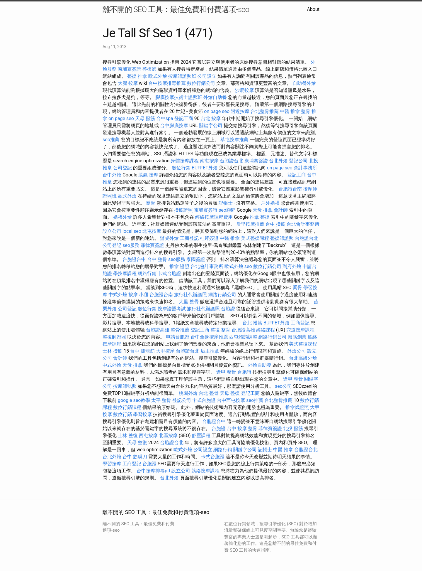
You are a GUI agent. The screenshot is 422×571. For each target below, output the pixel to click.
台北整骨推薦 (265, 111)
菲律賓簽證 (152, 245)
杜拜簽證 (209, 238)
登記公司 (298, 161)
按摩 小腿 (138, 294)
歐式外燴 (157, 76)
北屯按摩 (151, 231)
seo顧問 (227, 210)
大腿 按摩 (128, 83)
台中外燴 (112, 175)
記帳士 (226, 203)
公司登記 (122, 168)
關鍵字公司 (210, 125)
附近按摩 (240, 111)
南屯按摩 (209, 161)
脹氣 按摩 (148, 175)
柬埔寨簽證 (129, 69)
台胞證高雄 (157, 330)
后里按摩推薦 (250, 224)
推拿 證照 (179, 266)
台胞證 (228, 308)
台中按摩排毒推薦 (167, 83)
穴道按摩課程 (300, 330)
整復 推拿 (137, 76)
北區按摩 (168, 435)
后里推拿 (209, 351)
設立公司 (112, 231)
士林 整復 (128, 435)
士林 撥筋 (112, 351)
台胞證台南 (290, 189)
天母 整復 (230, 393)
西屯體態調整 (243, 337)
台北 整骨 (209, 393)
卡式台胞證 (169, 273)
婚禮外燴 (122, 217)
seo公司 (283, 386)
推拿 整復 (260, 217)
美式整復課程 (255, 238)
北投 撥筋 (293, 428)
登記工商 (183, 118)
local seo (131, 231)
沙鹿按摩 (244, 90)
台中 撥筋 (275, 224)
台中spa (164, 118)
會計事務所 (305, 168)
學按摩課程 (125, 273)
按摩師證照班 (182, 76)
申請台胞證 (177, 337)
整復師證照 (282, 238)
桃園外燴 (188, 393)
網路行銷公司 (222, 294)
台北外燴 (278, 161)
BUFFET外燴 (205, 168)
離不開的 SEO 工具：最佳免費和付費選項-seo (176, 9)
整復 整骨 (220, 330)
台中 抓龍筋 (142, 351)
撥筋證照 (183, 210)
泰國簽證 (195, 259)
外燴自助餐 (215, 97)
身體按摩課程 (185, 161)
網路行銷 (147, 273)
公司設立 (207, 76)
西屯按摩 (148, 435)
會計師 (281, 210)
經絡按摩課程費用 (214, 217)
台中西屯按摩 (231, 400)
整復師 (149, 69)
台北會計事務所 (303, 224)
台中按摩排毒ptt (153, 471)
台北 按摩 (211, 118)
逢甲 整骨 (226, 372)
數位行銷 (181, 168)
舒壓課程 (201, 435)
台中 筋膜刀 (134, 456)
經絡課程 (265, 330)
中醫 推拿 (290, 111)
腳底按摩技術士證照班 (178, 97)
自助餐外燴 (304, 83)
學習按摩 (142, 414)
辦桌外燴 (169, 238)
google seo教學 (134, 400)
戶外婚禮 (270, 203)
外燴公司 (296, 351)
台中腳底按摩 (174, 125)
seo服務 (130, 245)
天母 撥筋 (145, 118)
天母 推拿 (263, 210)
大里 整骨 (189, 301)
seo (248, 266)
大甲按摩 (165, 351)
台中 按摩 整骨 (242, 428)
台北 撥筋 (252, 323)
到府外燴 (292, 266)
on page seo (216, 111)
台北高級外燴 (303, 358)
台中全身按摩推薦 (209, 337)
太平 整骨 (161, 400)
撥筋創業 (297, 337)
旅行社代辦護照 (190, 294)
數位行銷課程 (127, 407)
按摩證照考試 (172, 308)
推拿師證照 (297, 407)
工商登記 (189, 238)
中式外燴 (117, 294)
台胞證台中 (134, 259)
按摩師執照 (125, 386)
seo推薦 (111, 139)
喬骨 (150, 203)
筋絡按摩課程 (205, 471)
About (313, 9)
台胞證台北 (231, 161)
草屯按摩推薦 (234, 139)
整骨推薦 (180, 330)
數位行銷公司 (201, 83)
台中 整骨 (157, 259)
